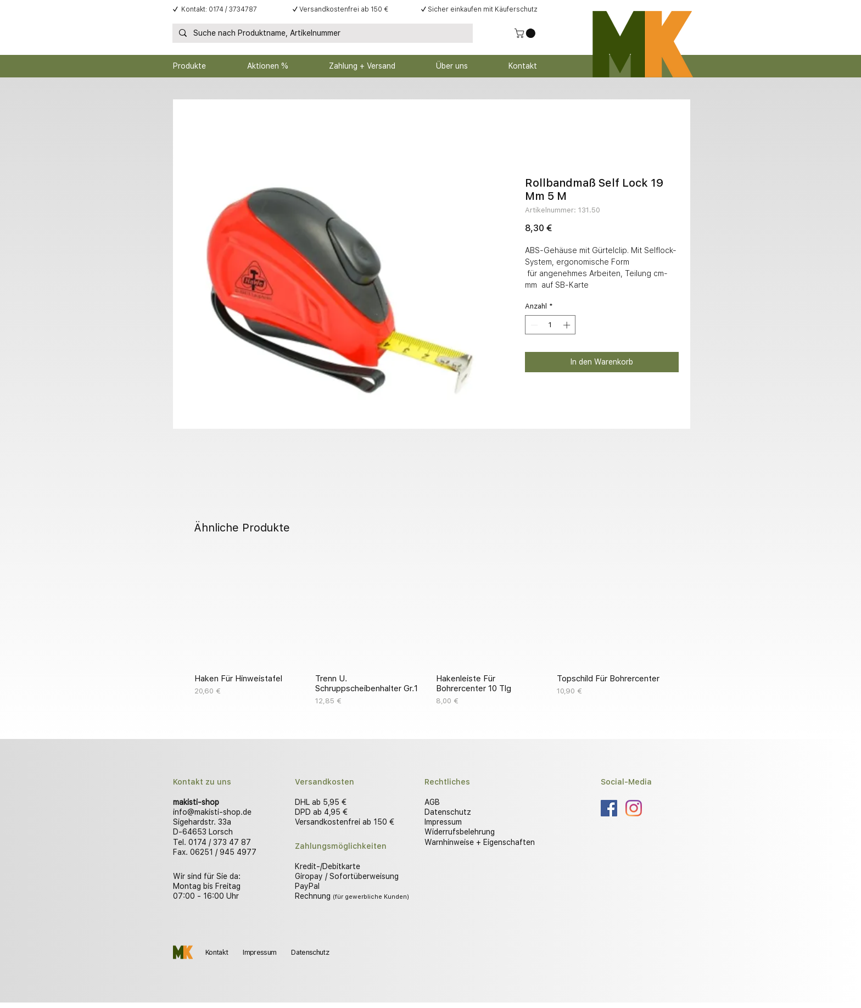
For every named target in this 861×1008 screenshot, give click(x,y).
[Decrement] (533, 325)
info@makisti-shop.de (212, 812)
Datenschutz (447, 812)
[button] (526, 33)
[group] (430, 631)
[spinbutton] (550, 325)
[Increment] (567, 325)
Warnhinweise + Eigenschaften (479, 842)
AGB (432, 802)
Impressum (443, 821)
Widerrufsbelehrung (459, 831)
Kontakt (216, 952)
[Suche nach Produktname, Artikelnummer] (321, 33)
